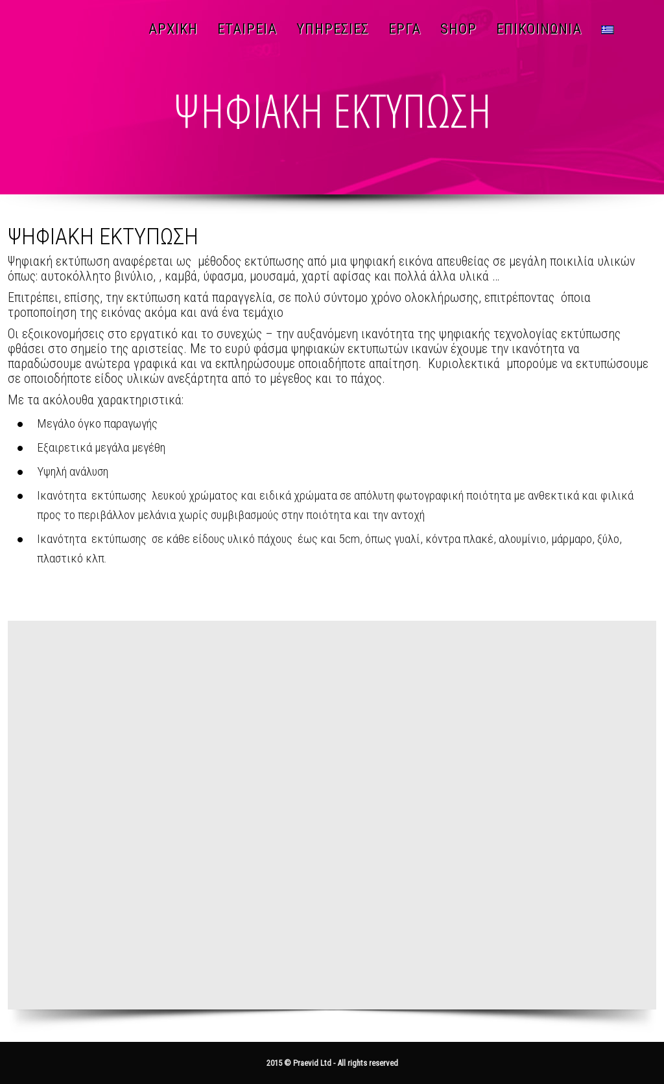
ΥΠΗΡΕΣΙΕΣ (332, 29)
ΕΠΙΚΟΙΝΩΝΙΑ (539, 29)
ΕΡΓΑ (404, 29)
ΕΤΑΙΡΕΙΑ (247, 29)
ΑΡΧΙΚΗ (173, 29)
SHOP (458, 29)
